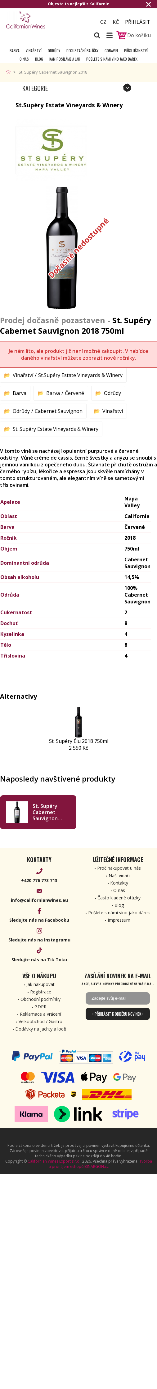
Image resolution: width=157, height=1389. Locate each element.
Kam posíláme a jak (64, 59)
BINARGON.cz (96, 1166)
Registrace (40, 992)
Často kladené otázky (119, 898)
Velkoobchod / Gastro (40, 1021)
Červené (74, 393)
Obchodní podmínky (40, 999)
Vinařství (34, 50)
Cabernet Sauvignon (59, 411)
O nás (24, 59)
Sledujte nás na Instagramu (39, 940)
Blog (39, 59)
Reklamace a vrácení (40, 1014)
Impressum (119, 920)
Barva (15, 50)
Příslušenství (136, 50)
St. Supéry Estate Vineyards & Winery (55, 429)
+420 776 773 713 (39, 880)
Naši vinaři (119, 875)
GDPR (40, 1007)
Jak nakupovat (40, 984)
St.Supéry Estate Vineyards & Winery (80, 375)
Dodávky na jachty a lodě (40, 1029)
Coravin (111, 50)
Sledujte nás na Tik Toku (39, 959)
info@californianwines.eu (39, 900)
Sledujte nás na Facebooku (39, 920)
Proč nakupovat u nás (119, 868)
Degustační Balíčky (82, 50)
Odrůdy (54, 50)
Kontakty (119, 883)
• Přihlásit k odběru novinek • (118, 1014)
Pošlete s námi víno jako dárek (111, 59)
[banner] (40, 19)
